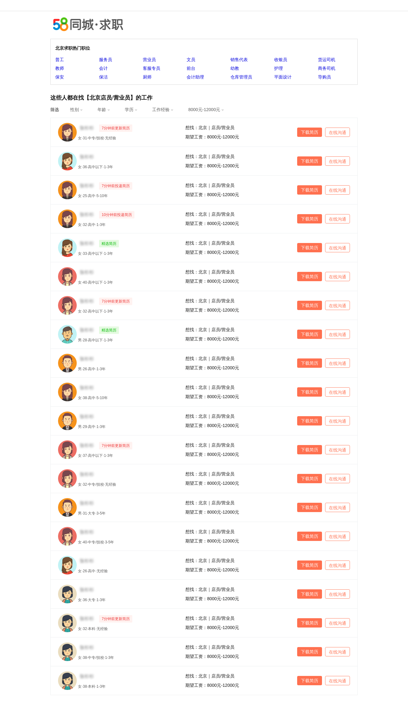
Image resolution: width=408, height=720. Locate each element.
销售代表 (239, 59)
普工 (59, 59)
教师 (59, 68)
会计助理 (195, 76)
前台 (191, 68)
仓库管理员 (241, 76)
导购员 (324, 76)
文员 (191, 59)
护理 (278, 68)
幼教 (234, 68)
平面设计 (283, 76)
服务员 (105, 59)
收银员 (280, 59)
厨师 (147, 76)
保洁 (103, 76)
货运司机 (326, 59)
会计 (103, 68)
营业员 (149, 59)
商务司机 (326, 68)
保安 (59, 76)
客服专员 (151, 68)
